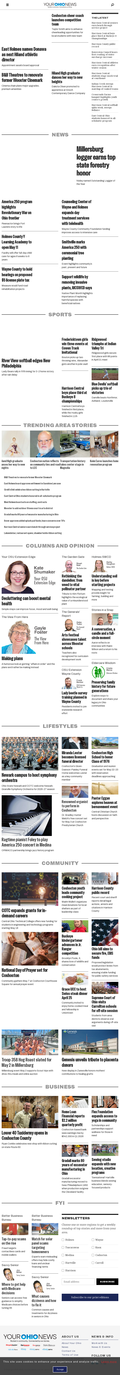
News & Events (101, 1347)
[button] (116, 434)
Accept (60, 1369)
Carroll (99, 1262)
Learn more (109, 1361)
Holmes (69, 1239)
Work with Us (99, 1343)
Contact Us (69, 1351)
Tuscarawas (72, 1247)
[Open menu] (7, 5)
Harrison (70, 1270)
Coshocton (101, 1255)
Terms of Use (70, 1355)
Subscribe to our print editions (90, 1297)
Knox (98, 1247)
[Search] (112, 5)
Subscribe (107, 1282)
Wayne (99, 1239)
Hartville (70, 1262)
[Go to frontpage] (60, 5)
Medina (69, 1255)
